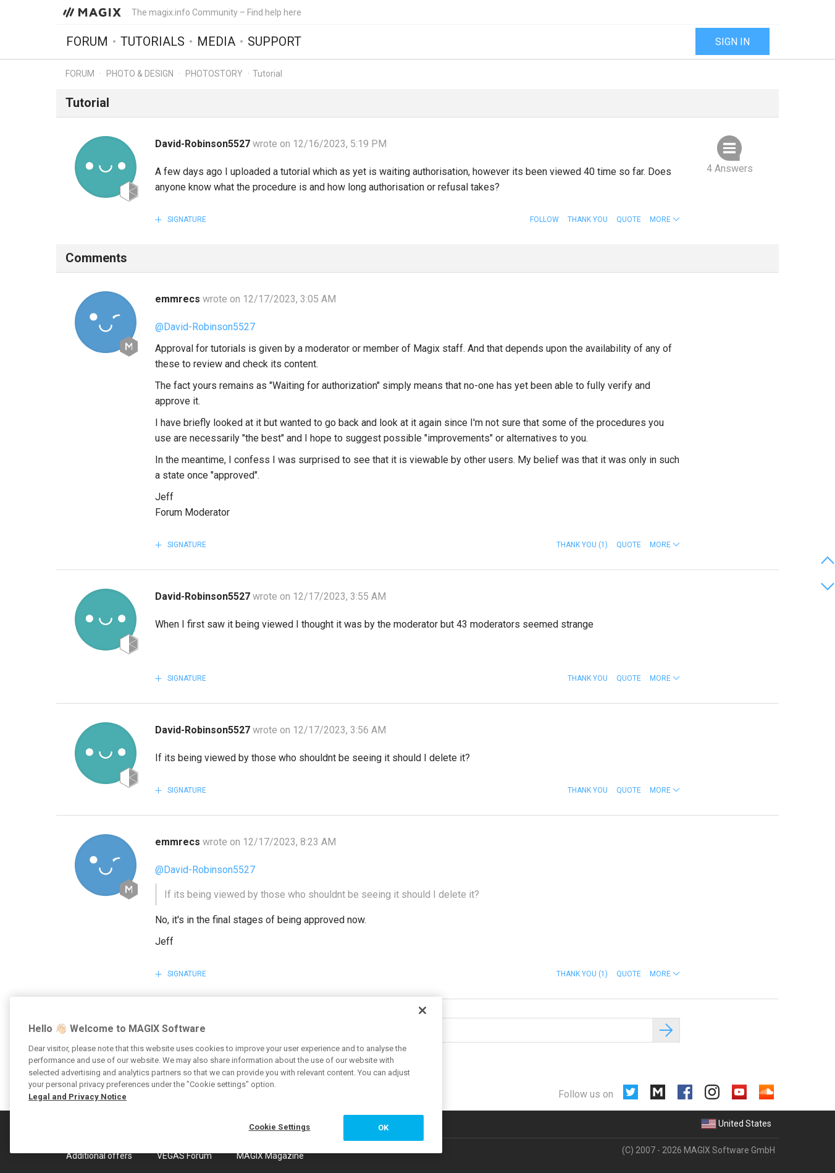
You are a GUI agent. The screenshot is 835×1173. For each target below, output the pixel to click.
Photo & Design (140, 74)
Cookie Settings (280, 1127)
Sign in (732, 42)
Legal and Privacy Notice (77, 1096)
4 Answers (730, 168)
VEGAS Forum (184, 1156)
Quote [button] (628, 219)
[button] (665, 219)
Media (216, 41)
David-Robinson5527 (204, 144)
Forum (87, 41)
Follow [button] (544, 219)
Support (274, 41)
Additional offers (99, 1156)
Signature (186, 219)
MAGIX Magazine (270, 1156)
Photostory (214, 74)
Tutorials (152, 41)
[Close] (422, 1010)
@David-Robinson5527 (205, 327)
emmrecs (179, 299)
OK (383, 1127)
